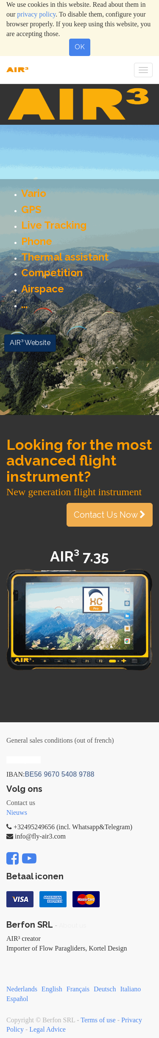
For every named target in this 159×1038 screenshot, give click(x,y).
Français (78, 989)
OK (80, 47)
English (52, 989)
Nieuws (16, 812)
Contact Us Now (109, 515)
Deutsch (105, 989)
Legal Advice (47, 1029)
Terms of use (98, 1020)
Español (17, 998)
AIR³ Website (30, 343)
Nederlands (21, 989)
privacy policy (36, 14)
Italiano (130, 989)
